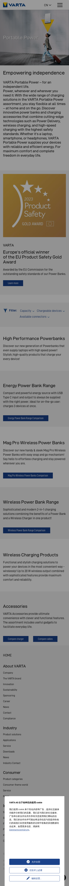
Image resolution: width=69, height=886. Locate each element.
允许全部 (36, 862)
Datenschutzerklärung (19, 830)
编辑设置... (36, 878)
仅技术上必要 (35, 870)
